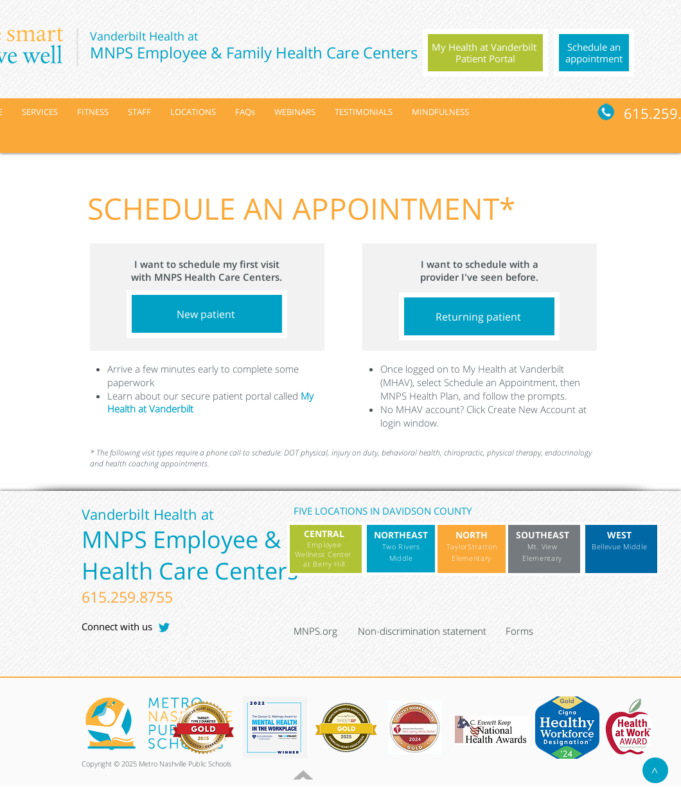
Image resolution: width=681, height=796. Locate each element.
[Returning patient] (479, 316)
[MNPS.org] (324, 631)
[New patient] (207, 314)
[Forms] (536, 631)
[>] (655, 770)
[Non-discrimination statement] (428, 631)
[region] (485, 52)
